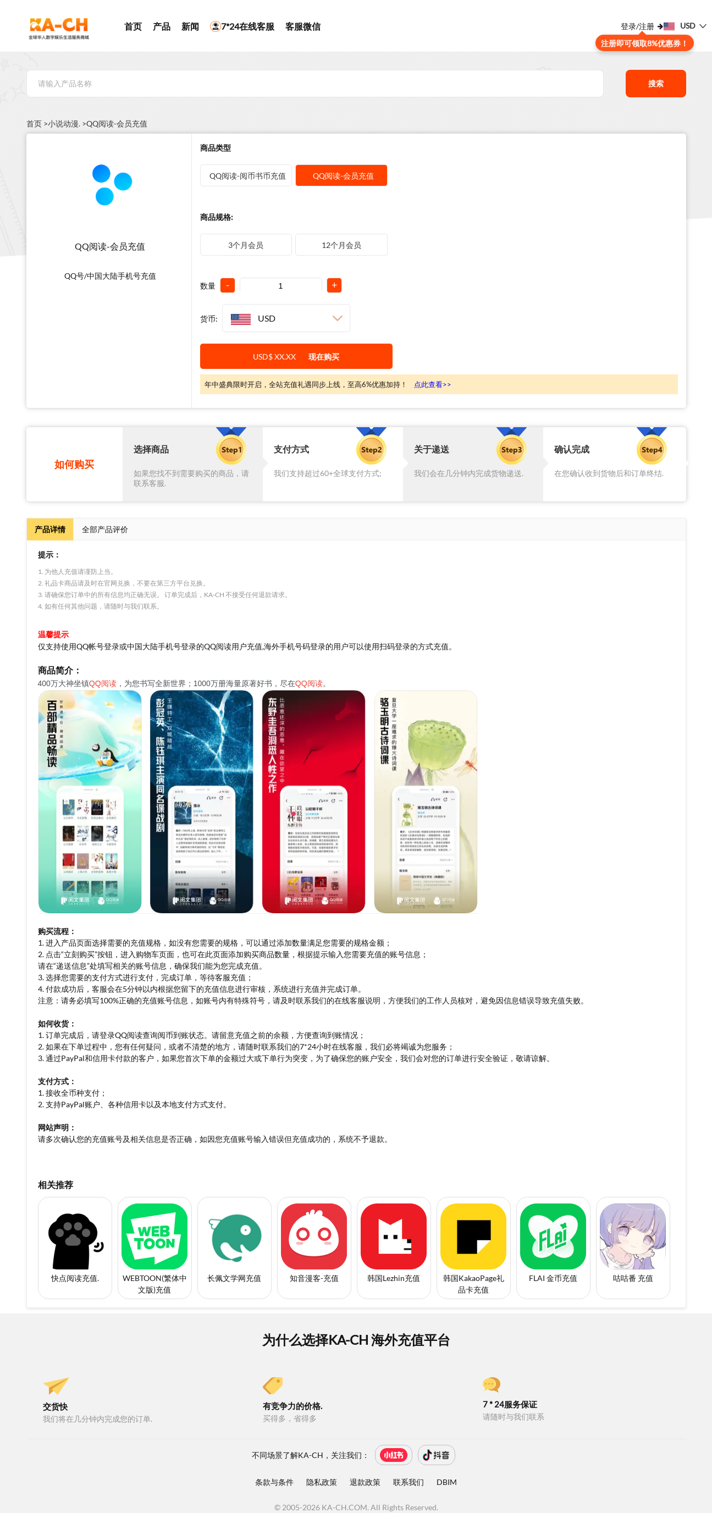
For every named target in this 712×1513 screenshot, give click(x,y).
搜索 (656, 83)
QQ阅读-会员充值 (116, 123)
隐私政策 (321, 1482)
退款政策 (365, 1482)
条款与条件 (274, 1482)
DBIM (447, 1482)
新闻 (190, 26)
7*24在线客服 (242, 26)
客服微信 (303, 26)
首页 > (37, 123)
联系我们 (408, 1482)
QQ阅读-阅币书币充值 (246, 175)
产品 (161, 26)
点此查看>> (432, 384)
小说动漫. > (67, 123)
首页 (133, 26)
